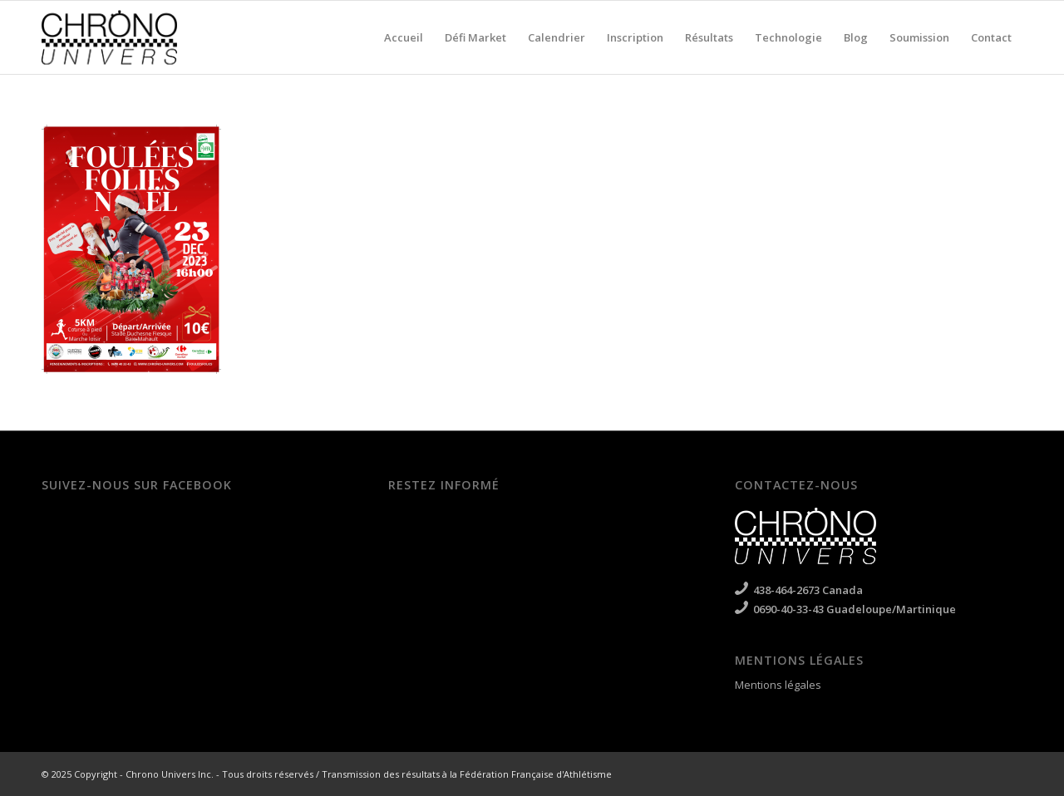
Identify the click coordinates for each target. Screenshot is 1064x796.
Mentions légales (778, 684)
